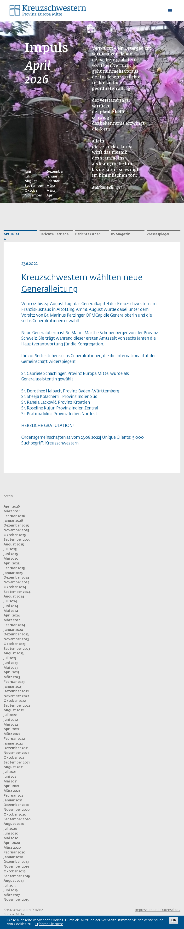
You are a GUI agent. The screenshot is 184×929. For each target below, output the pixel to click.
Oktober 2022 (15, 701)
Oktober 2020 (15, 814)
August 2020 (14, 824)
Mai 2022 (11, 724)
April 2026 (12, 506)
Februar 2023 (14, 682)
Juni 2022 (11, 720)
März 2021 (12, 791)
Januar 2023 (13, 686)
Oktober (32, 190)
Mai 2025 (11, 558)
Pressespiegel (158, 234)
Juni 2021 (10, 776)
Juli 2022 (10, 715)
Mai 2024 (11, 611)
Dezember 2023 (16, 634)
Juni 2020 (11, 833)
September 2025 (17, 539)
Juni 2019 (10, 890)
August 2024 (14, 596)
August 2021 (13, 767)
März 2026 (12, 511)
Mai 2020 (11, 838)
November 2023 (16, 639)
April (50, 195)
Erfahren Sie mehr (49, 924)
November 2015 (16, 899)
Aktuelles (11, 234)
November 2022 (16, 696)
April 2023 (11, 672)
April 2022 (11, 729)
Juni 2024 (11, 606)
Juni (28, 171)
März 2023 (12, 677)
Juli (27, 176)
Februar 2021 (14, 795)
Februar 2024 (14, 625)
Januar (52, 176)
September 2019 (17, 876)
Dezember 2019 (16, 862)
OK (173, 920)
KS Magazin (120, 234)
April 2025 (12, 563)
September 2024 (17, 592)
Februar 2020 (14, 852)
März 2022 (12, 734)
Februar (53, 181)
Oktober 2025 (15, 535)
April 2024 (12, 615)
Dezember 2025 (16, 525)
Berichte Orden (88, 234)
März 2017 (12, 895)
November (33, 195)
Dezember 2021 (16, 748)
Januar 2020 (13, 857)
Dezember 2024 (16, 577)
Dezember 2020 (16, 805)
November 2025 (16, 530)
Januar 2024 (13, 630)
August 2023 (14, 653)
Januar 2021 (13, 800)
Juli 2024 (10, 601)
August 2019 (13, 880)
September (34, 186)
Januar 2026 (13, 520)
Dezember (55, 171)
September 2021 (16, 762)
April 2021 (11, 786)
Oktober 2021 (14, 757)
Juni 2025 (11, 554)
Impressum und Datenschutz (157, 910)
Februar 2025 (14, 568)
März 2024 (12, 620)
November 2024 (16, 582)
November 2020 (16, 809)
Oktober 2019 (14, 871)
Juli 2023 (10, 658)
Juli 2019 (10, 885)
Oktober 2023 (15, 644)
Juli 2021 (10, 772)
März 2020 (12, 847)
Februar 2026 (14, 516)
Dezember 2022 (16, 691)
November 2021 (16, 753)
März (50, 186)
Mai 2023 (11, 667)
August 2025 (14, 544)
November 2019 (16, 866)
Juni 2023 (11, 663)
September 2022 (17, 705)
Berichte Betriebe (54, 234)
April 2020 (12, 843)
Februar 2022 (14, 738)
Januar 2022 (13, 743)
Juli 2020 (10, 828)
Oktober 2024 (15, 587)
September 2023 (17, 649)
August (31, 181)
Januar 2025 (13, 573)
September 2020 (17, 819)
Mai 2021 (10, 781)
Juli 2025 (10, 549)
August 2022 (14, 710)
